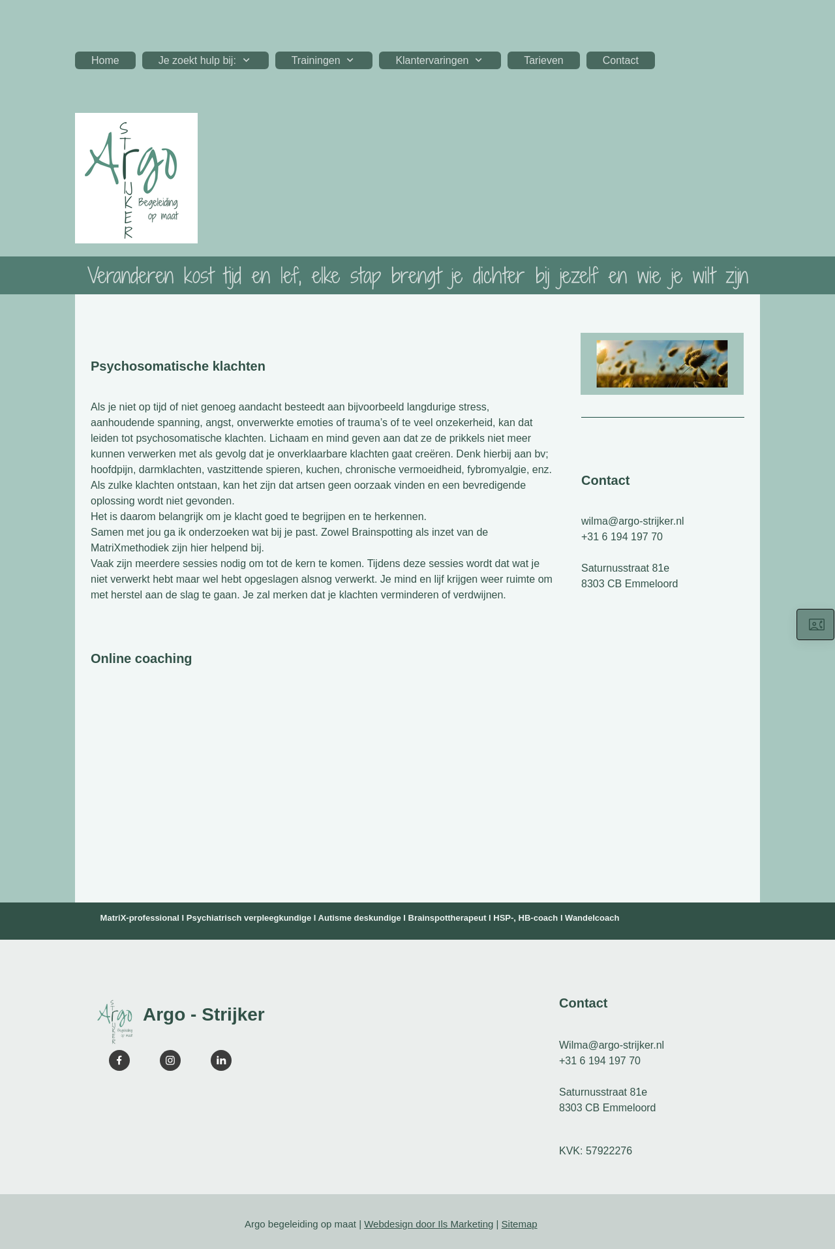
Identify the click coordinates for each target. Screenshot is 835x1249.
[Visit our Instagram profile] (170, 1060)
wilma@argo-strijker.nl (632, 521)
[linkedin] (221, 1060)
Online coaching (141, 658)
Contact (605, 480)
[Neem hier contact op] (815, 624)
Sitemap (520, 1223)
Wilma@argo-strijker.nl (611, 1045)
